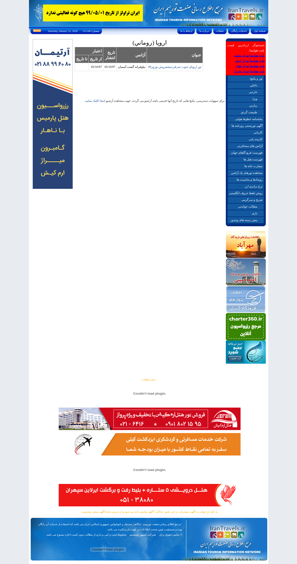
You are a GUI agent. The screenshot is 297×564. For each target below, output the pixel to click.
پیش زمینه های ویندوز (244, 220)
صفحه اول (259, 30)
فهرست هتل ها (253, 159)
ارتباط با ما (186, 30)
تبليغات (220, 30)
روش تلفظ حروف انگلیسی (246, 193)
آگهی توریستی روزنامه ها (247, 125)
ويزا (255, 99)
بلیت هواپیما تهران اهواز (250, 66)
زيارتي (253, 105)
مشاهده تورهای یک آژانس (247, 173)
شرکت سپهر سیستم (143, 534)
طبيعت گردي (249, 112)
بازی (254, 213)
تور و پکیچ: (256, 78)
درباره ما (204, 30)
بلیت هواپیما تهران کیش (250, 61)
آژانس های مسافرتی (250, 146)
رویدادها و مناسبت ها (250, 179)
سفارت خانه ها (253, 166)
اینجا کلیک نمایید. (94, 101)
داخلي (253, 85)
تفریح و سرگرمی (252, 200)
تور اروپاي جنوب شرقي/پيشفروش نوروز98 (174, 67)
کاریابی (258, 132)
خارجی (253, 92)
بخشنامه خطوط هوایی (249, 119)
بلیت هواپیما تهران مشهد (249, 55)
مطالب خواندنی (247, 206)
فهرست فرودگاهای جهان (247, 152)
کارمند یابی (256, 139)
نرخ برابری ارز (254, 186)
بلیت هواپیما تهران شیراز (249, 71)
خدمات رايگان (238, 30)
